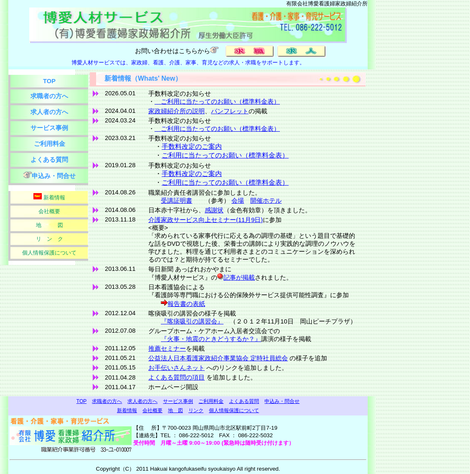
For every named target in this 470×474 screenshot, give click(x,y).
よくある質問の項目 (176, 377)
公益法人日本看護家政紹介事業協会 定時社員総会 (218, 358)
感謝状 (214, 210)
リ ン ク (49, 239)
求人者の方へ (49, 112)
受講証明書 (176, 200)
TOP (49, 81)
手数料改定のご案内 (192, 146)
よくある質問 (49, 159)
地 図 (49, 225)
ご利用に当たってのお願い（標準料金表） (217, 101)
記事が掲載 (239, 277)
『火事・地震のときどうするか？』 (211, 339)
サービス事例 (49, 128)
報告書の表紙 (186, 304)
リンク (195, 410)
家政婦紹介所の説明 (176, 111)
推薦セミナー (167, 348)
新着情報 (49, 197)
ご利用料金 (49, 143)
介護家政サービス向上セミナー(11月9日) (205, 220)
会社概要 (49, 211)
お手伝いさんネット (176, 367)
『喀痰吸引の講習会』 (192, 321)
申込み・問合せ (49, 175)
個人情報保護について (49, 253)
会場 (237, 200)
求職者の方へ (49, 96)
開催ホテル (266, 200)
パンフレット (230, 111)
